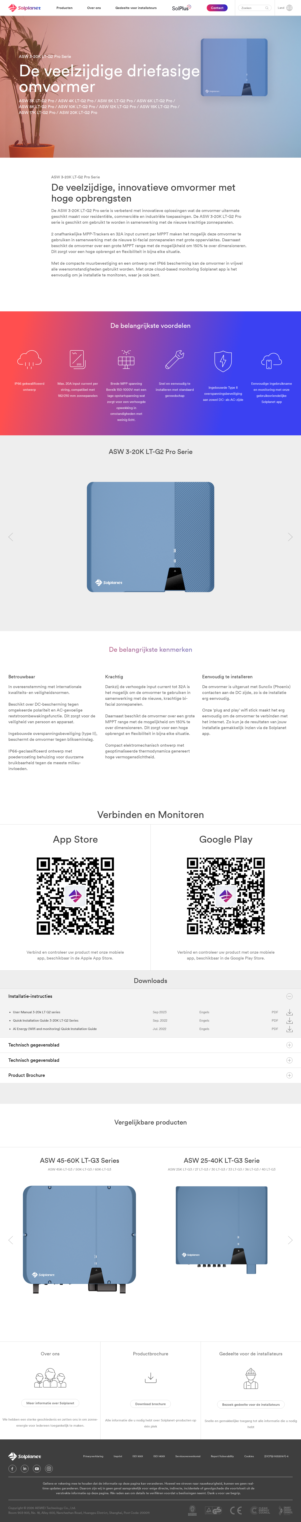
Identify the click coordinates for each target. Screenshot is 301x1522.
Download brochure (150, 1404)
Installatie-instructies (150, 996)
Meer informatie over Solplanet (50, 1403)
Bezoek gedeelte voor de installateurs (251, 1404)
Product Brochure (150, 1075)
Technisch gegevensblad (150, 1045)
